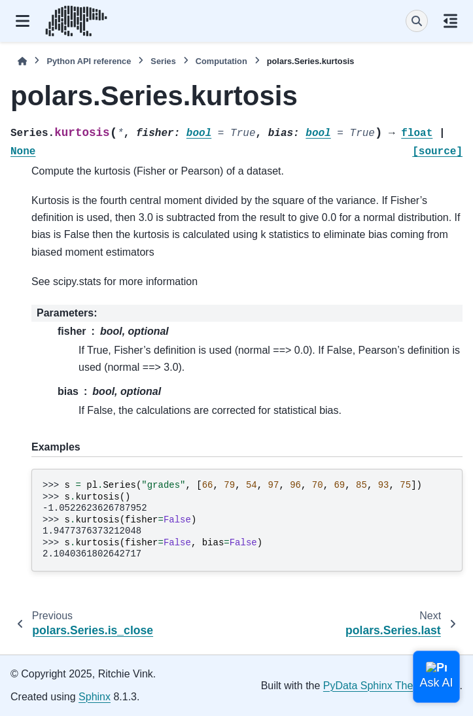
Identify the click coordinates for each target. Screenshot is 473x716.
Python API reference (88, 61)
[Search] (417, 21)
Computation (221, 61)
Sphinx (95, 696)
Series (162, 61)
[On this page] (450, 21)
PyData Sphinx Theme (375, 685)
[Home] (22, 61)
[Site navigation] (22, 21)
